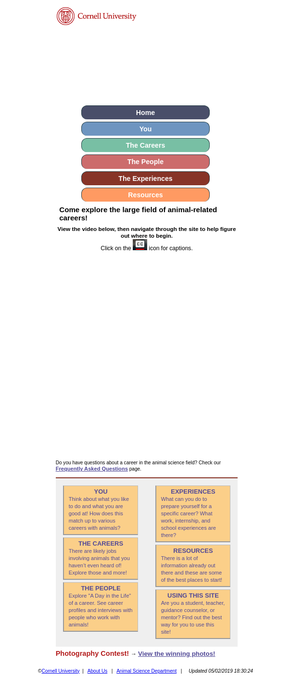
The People (145, 162)
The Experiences (145, 178)
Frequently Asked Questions (92, 469)
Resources (145, 195)
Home (145, 112)
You (145, 129)
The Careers (145, 145)
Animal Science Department (146, 671)
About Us (98, 671)
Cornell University (61, 671)
